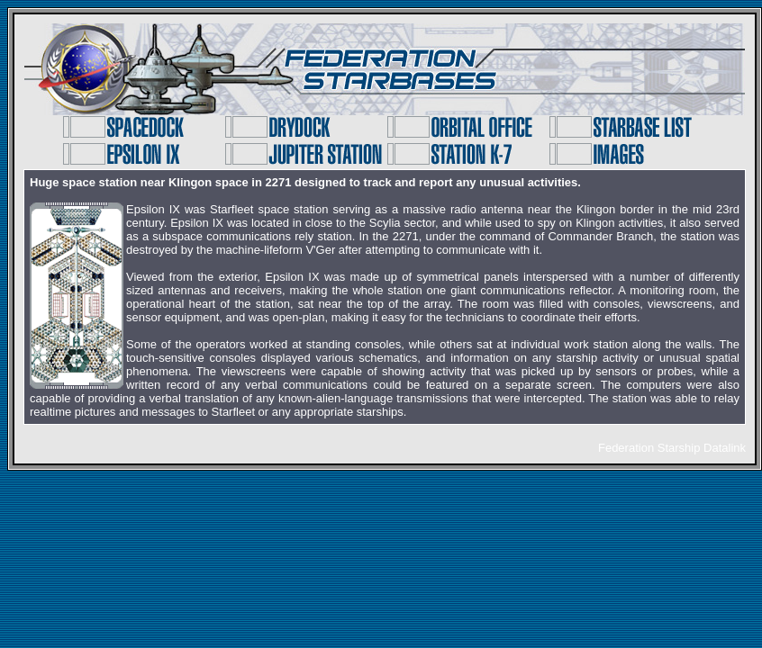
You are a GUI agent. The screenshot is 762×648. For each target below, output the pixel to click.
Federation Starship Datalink (672, 447)
